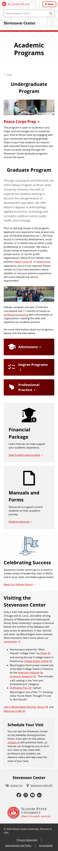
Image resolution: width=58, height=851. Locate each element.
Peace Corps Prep (20, 121)
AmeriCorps (43, 261)
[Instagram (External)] (25, 795)
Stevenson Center (20, 23)
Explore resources (19, 521)
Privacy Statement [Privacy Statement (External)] (27, 840)
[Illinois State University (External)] (16, 4)
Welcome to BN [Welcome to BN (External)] (13, 711)
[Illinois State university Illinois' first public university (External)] (29, 813)
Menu (51, 4)
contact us (13, 742)
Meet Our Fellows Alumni (18, 584)
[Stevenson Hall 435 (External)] (39, 785)
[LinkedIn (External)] (39, 795)
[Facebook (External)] (18, 795)
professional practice (16, 314)
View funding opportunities (24, 455)
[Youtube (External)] (32, 795)
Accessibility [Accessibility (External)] (46, 845)
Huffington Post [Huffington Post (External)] (19, 688)
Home (9, 74)
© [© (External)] (5, 829)
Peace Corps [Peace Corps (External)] (21, 261)
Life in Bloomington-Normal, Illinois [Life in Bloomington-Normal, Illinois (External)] (24, 707)
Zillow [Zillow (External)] (43, 653)
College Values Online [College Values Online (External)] (36, 661)
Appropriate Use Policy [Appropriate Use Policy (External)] (18, 845)
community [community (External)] (10, 641)
